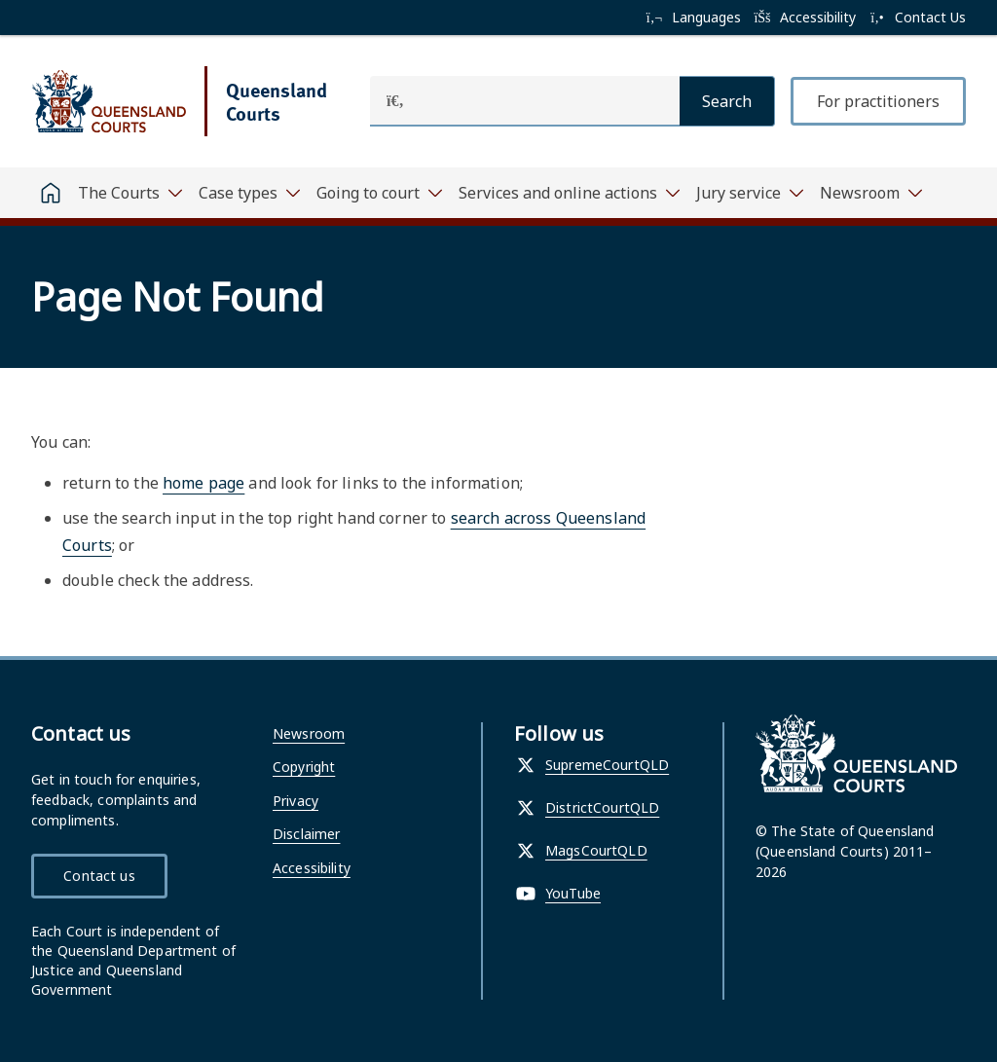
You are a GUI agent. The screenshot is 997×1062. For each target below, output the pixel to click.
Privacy (295, 800)
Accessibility (312, 868)
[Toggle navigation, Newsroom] (871, 192)
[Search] (727, 101)
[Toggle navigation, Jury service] (750, 192)
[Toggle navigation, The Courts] (130, 192)
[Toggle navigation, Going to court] (380, 192)
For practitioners (878, 101)
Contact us (98, 875)
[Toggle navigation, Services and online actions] (569, 192)
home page (203, 483)
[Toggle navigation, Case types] (250, 192)
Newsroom (309, 733)
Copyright (304, 766)
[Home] (50, 192)
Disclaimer (306, 833)
